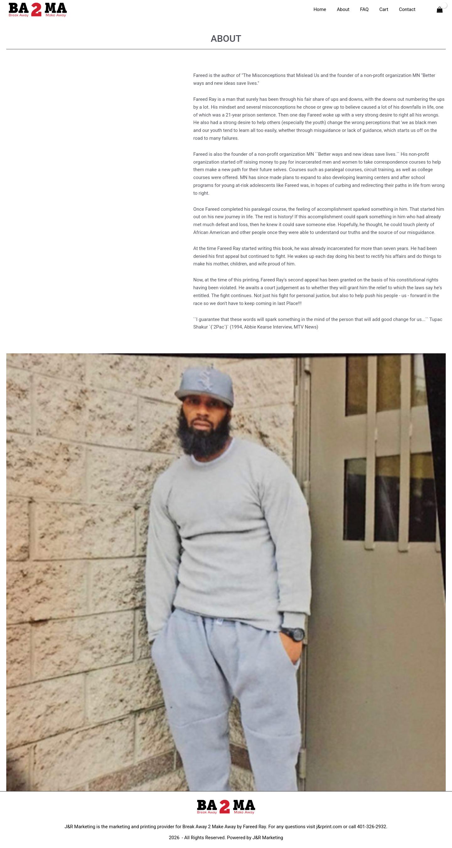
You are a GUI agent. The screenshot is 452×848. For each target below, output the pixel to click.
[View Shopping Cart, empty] (439, 9)
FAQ (367, 9)
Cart (385, 9)
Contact (408, 9)
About (348, 9)
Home (325, 9)
